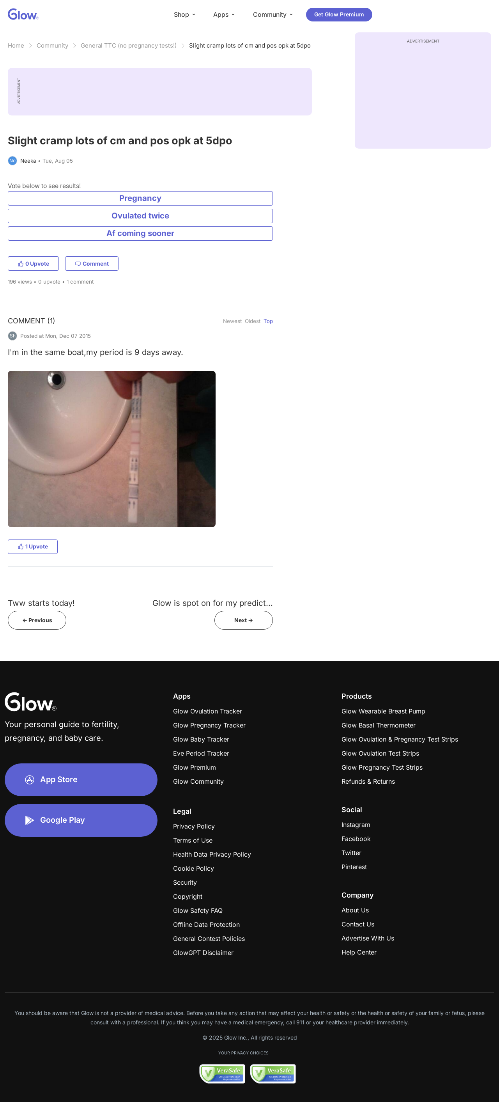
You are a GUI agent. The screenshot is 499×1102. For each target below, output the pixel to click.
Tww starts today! (41, 603)
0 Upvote (33, 263)
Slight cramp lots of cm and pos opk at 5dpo (250, 45)
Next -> (243, 620)
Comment (92, 263)
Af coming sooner (140, 233)
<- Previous (37, 620)
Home (16, 45)
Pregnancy (140, 198)
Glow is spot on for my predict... (212, 603)
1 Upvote (33, 546)
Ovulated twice (140, 215)
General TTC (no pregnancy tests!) (129, 45)
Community (52, 45)
